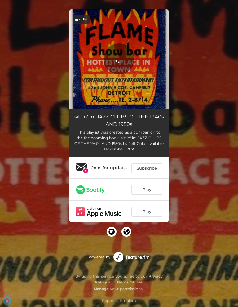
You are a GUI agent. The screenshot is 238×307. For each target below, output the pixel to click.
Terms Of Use (130, 282)
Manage (101, 289)
